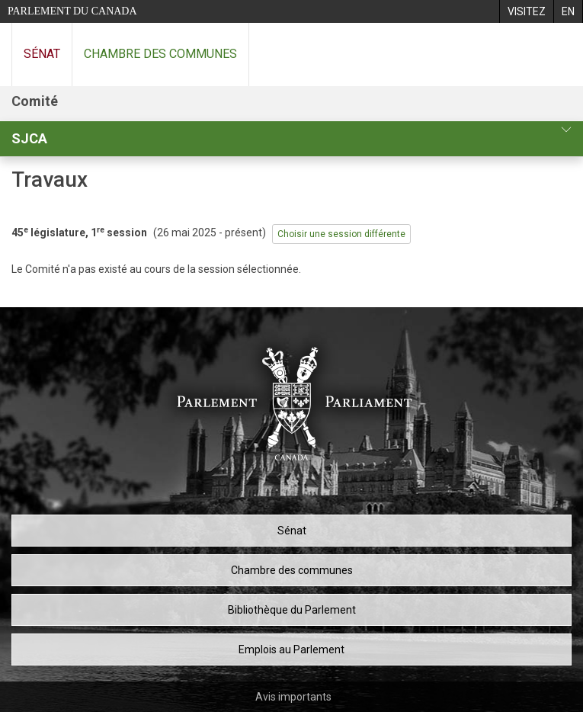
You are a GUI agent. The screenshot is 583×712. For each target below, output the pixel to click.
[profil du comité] (566, 130)
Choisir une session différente (341, 234)
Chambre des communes (160, 54)
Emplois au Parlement (291, 649)
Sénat (42, 54)
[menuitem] (526, 11)
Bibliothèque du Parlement (292, 610)
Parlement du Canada (72, 11)
